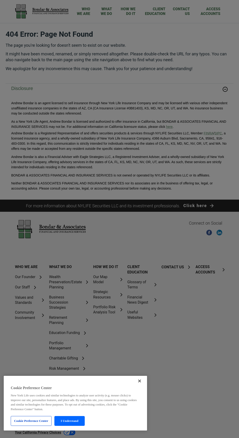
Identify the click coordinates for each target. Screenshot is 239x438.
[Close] (139, 381)
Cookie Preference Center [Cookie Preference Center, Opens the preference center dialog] (31, 421)
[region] (75, 403)
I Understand (69, 421)
